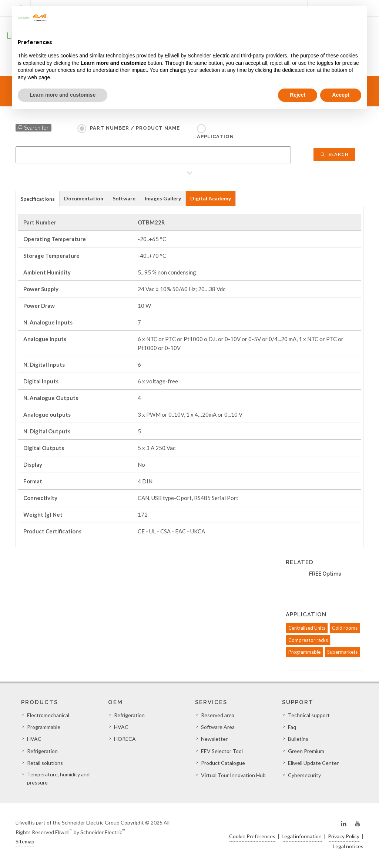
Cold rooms (345, 628)
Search (334, 154)
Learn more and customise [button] (62, 95)
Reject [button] (297, 95)
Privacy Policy (343, 836)
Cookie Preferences (252, 836)
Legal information (302, 836)
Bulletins (298, 739)
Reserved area (217, 715)
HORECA (125, 739)
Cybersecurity (304, 775)
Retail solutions (45, 763)
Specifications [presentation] (37, 199)
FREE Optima (325, 574)
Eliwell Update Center (313, 763)
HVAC (34, 739)
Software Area (218, 727)
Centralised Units (306, 628)
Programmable (304, 652)
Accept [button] (340, 95)
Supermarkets (342, 652)
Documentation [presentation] (83, 198)
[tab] (38, 198)
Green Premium (306, 751)
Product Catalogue (223, 763)
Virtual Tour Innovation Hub (233, 775)
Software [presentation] (124, 198)
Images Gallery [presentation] (163, 198)
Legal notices (348, 846)
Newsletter (214, 739)
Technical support (309, 715)
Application (215, 136)
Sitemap (25, 841)
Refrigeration (42, 751)
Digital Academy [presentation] (210, 198)
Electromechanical (48, 715)
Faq (292, 727)
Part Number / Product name (135, 128)
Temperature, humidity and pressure (58, 778)
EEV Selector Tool (222, 751)
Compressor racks (308, 640)
